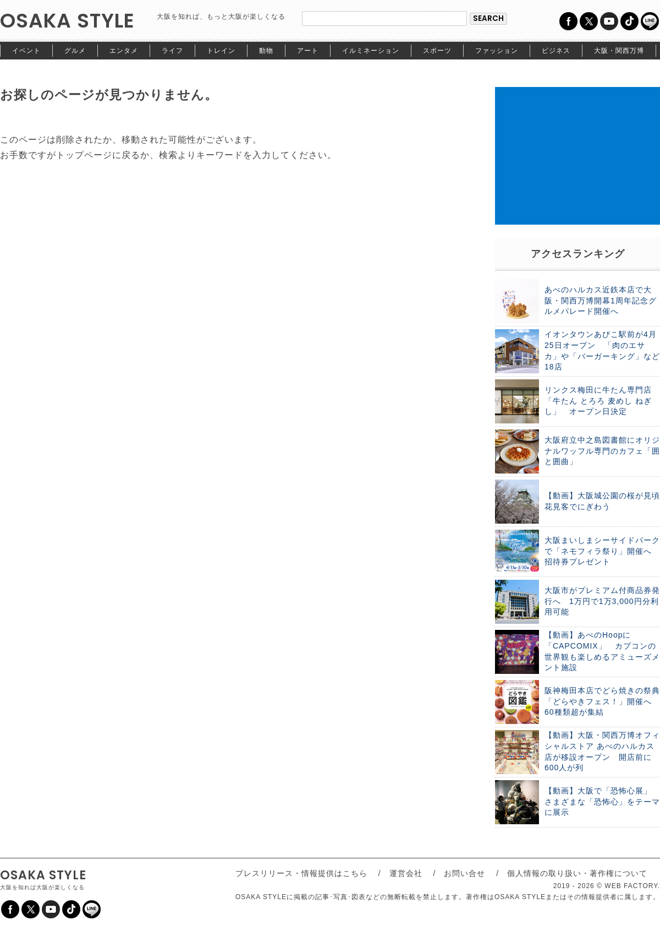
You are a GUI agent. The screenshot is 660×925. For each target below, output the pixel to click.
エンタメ (123, 51)
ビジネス (556, 51)
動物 (266, 51)
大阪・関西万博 (619, 51)
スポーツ (437, 51)
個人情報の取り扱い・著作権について (577, 873)
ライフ (172, 51)
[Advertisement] (577, 156)
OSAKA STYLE (67, 21)
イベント (26, 51)
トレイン (221, 51)
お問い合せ (464, 873)
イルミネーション (370, 51)
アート (307, 51)
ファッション (496, 51)
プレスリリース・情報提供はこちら (301, 873)
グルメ (75, 51)
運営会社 (405, 873)
